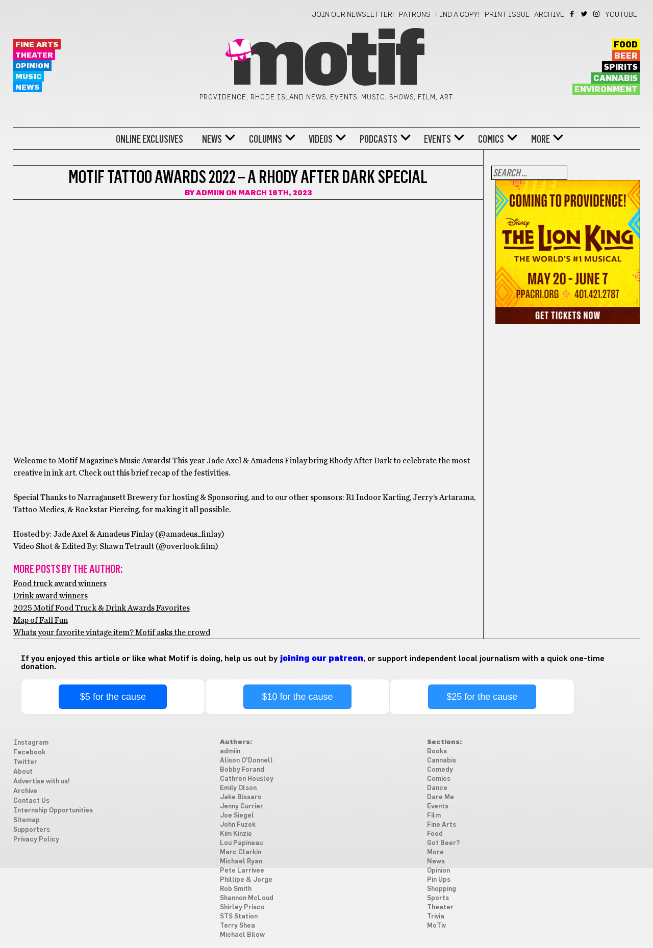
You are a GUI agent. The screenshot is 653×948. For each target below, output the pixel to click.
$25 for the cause (481, 697)
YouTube (621, 14)
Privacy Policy (36, 839)
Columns (265, 139)
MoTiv (436, 926)
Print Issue (507, 14)
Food (626, 45)
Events (437, 139)
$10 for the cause (297, 697)
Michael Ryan (241, 861)
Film (434, 815)
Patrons (415, 14)
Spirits (621, 67)
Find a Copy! (457, 14)
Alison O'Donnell (246, 760)
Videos (321, 139)
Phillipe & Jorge (246, 880)
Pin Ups (438, 880)
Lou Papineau (241, 843)
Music (28, 77)
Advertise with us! (41, 781)
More (540, 139)
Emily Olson (238, 788)
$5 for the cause (113, 697)
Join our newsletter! (353, 14)
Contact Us (31, 801)
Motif (326, 61)
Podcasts (378, 139)
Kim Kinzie (236, 834)
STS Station (239, 916)
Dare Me (440, 797)
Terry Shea (237, 926)
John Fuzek (238, 825)
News (27, 87)
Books (437, 751)
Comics (491, 139)
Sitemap (26, 820)
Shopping (441, 889)
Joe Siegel (237, 815)
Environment (606, 90)
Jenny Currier (241, 806)
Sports (438, 898)
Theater (34, 55)
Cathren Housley (246, 779)
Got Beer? (443, 843)
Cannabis (615, 78)
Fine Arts (37, 44)
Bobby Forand (242, 770)
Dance (437, 788)
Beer (626, 56)
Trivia (435, 916)
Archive (549, 14)
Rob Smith (236, 889)
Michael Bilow (242, 935)
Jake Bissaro (241, 797)
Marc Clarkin (240, 852)
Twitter (585, 14)
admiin (210, 193)
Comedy (440, 770)
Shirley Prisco (242, 907)
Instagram (597, 14)
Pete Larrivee (242, 870)
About (23, 772)
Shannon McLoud (246, 898)
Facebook (572, 14)
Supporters (31, 830)
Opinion (32, 66)
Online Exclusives (149, 139)
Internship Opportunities (53, 810)
